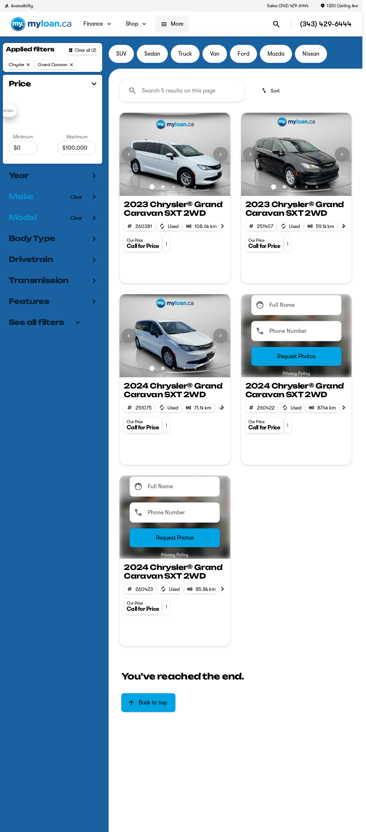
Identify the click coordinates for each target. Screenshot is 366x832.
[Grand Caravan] (56, 64)
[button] (127, 154)
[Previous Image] (129, 154)
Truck (185, 54)
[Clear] (76, 197)
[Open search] (276, 24)
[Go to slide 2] (162, 187)
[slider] (8, 110)
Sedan (152, 54)
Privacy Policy (296, 373)
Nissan (310, 54)
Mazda (275, 54)
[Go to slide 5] (195, 187)
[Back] (82, 50)
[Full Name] (296, 305)
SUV (121, 54)
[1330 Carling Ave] (339, 5)
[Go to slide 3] (173, 187)
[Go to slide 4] (184, 187)
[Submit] (296, 356)
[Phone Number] (296, 331)
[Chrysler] (20, 64)
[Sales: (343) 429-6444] (288, 5)
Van (214, 54)
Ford (243, 54)
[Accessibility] (19, 5)
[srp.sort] (271, 91)
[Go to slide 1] (152, 187)
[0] (23, 148)
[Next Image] (220, 154)
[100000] (76, 148)
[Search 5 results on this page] (182, 91)
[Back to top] (148, 702)
